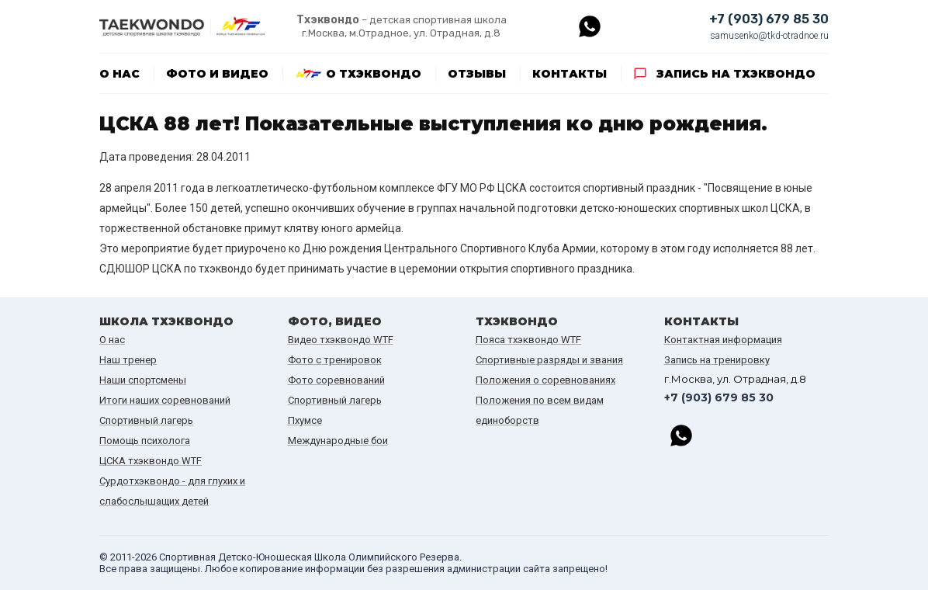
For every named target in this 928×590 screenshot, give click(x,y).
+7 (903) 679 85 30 (769, 19)
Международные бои (338, 440)
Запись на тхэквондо (735, 74)
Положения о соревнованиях (545, 380)
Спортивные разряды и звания (549, 360)
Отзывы (477, 74)
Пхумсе (305, 420)
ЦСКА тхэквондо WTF (150, 461)
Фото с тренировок (335, 360)
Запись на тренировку (717, 360)
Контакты (569, 74)
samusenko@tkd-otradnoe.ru (769, 35)
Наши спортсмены (142, 380)
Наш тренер (128, 360)
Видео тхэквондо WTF (340, 339)
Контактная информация (723, 339)
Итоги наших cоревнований (164, 400)
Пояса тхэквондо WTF (528, 339)
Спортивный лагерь (146, 420)
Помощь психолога (144, 440)
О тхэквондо (373, 74)
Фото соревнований (336, 380)
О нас (119, 74)
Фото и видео (217, 74)
